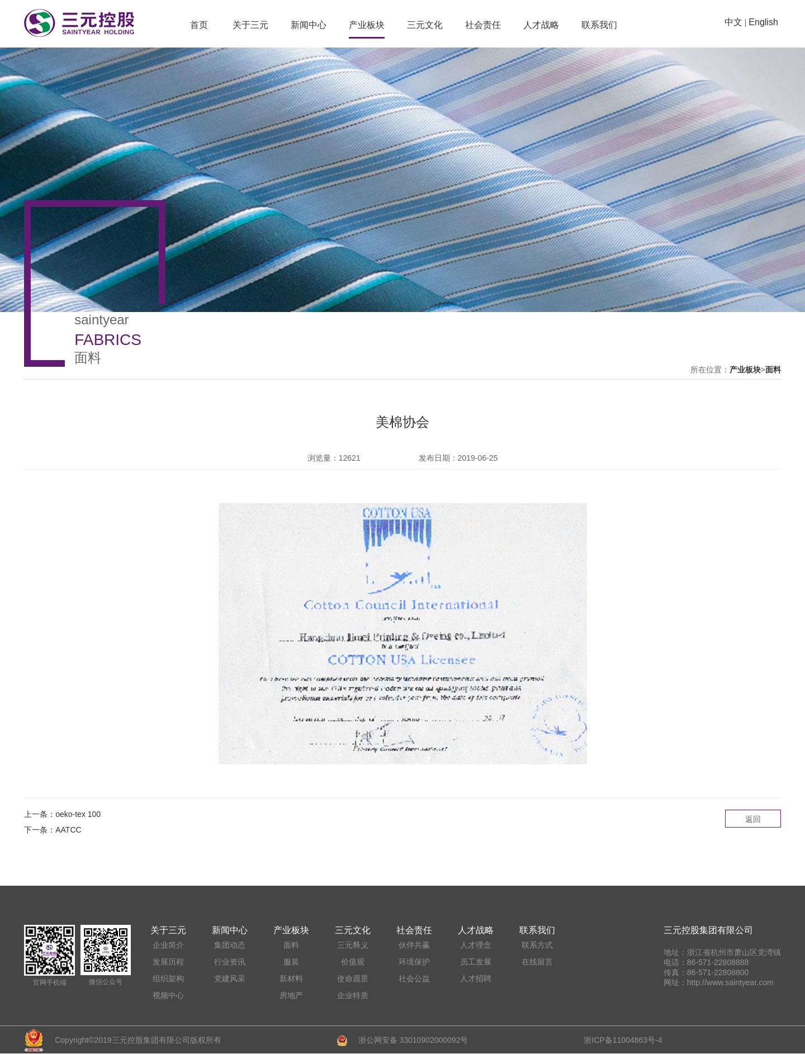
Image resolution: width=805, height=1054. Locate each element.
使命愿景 (352, 978)
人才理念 (475, 944)
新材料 (291, 978)
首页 (199, 25)
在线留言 (537, 961)
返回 (753, 819)
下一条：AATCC (52, 829)
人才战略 (541, 25)
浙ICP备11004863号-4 (623, 1040)
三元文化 (425, 25)
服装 (291, 961)
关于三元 (250, 25)
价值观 (352, 961)
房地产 (291, 995)
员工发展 (475, 961)
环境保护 (414, 961)
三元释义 (352, 944)
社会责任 (483, 25)
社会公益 (414, 978)
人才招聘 (475, 978)
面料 (773, 369)
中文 (733, 22)
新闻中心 (308, 25)
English (763, 22)
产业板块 (367, 25)
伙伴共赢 (414, 944)
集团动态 (229, 944)
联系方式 (537, 944)
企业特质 (352, 995)
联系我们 (599, 25)
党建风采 (229, 978)
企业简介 (168, 944)
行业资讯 (229, 961)
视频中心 (168, 995)
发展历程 (168, 961)
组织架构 (168, 978)
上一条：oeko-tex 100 (62, 814)
